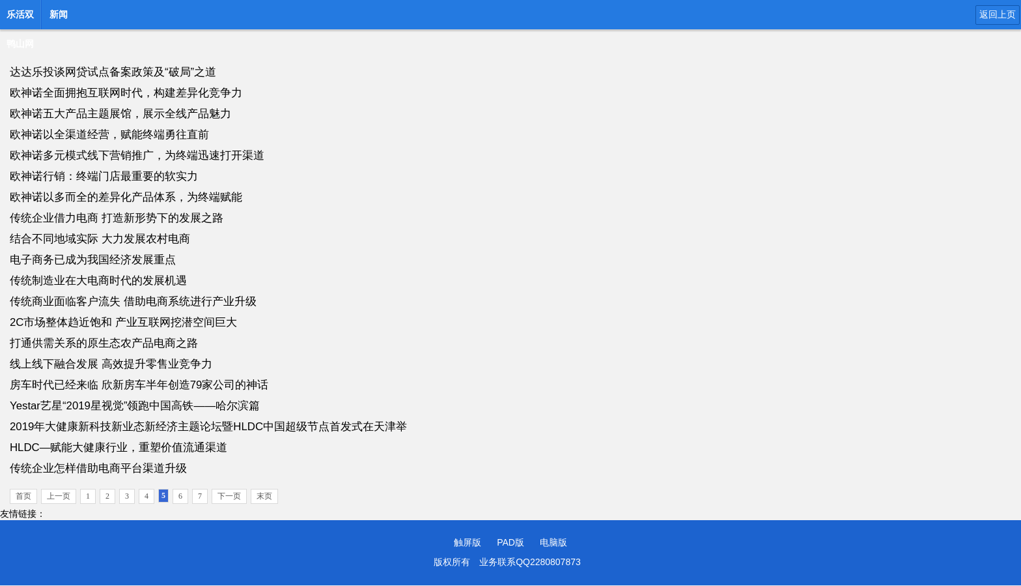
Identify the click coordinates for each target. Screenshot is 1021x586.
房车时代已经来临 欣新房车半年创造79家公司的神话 (139, 385)
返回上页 (997, 14)
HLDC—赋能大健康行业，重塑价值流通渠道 (118, 447)
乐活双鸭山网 (20, 18)
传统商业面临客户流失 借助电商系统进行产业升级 (133, 301)
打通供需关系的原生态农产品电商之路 (104, 343)
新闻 (58, 14)
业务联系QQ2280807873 (530, 562)
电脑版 (553, 542)
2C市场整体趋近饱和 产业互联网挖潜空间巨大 (123, 322)
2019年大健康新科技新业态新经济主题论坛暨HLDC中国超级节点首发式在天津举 (208, 426)
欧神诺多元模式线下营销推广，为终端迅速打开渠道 (137, 155)
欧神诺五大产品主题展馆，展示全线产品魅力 (120, 114)
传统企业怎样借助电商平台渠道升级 (98, 468)
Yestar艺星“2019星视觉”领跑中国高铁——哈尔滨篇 (135, 406)
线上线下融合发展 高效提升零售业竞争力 (111, 364)
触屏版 (467, 542)
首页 (23, 496)
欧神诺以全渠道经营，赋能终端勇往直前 (109, 134)
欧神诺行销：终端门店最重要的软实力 (104, 176)
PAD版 (510, 542)
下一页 (229, 496)
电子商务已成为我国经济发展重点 (93, 260)
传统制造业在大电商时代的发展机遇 (98, 280)
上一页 (58, 496)
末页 (264, 496)
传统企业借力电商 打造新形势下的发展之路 (116, 218)
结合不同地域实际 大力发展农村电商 (100, 239)
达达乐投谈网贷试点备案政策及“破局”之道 (113, 72)
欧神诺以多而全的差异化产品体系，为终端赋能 (126, 197)
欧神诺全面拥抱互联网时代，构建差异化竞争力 (126, 93)
